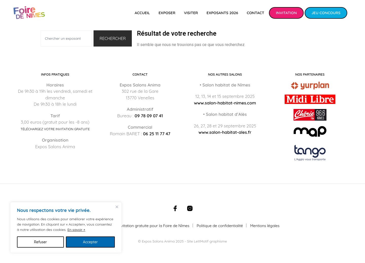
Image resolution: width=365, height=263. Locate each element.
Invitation (286, 12)
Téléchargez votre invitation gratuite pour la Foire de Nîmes (137, 225)
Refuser (40, 242)
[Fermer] (117, 207)
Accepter (90, 242)
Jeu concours (326, 12)
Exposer (166, 12)
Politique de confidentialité (220, 225)
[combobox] (66, 38)
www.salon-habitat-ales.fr (224, 132)
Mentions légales (265, 225)
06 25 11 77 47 (156, 133)
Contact (255, 12)
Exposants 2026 (222, 12)
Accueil (142, 12)
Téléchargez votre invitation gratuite (55, 129)
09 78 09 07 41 (149, 115)
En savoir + (76, 229)
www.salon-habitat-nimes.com (225, 102)
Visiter (191, 12)
